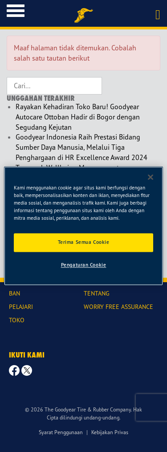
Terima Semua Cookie (84, 242)
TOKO (16, 320)
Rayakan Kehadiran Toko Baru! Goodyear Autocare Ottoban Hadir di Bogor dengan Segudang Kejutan (78, 116)
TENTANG (97, 293)
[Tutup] (150, 177)
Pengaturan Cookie (83, 265)
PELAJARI (21, 306)
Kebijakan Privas (109, 432)
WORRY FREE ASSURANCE (118, 306)
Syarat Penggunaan (61, 432)
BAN (14, 293)
